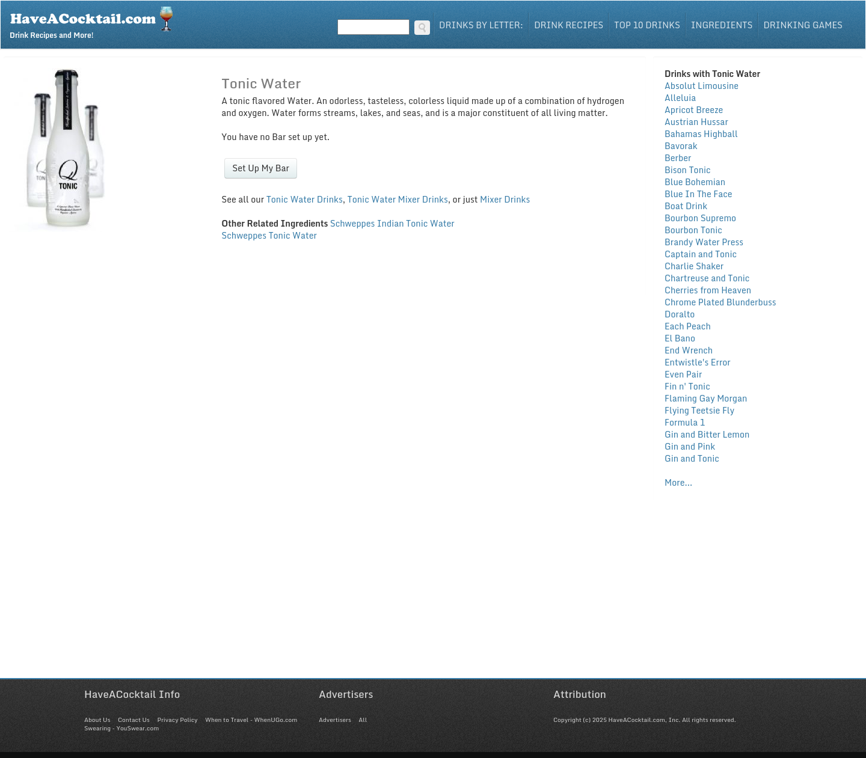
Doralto (680, 314)
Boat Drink (686, 206)
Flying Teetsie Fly (699, 410)
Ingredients (722, 25)
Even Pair (683, 374)
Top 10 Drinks (647, 25)
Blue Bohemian (695, 182)
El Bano (680, 338)
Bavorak (681, 146)
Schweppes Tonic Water (269, 235)
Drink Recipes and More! (95, 22)
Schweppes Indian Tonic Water (392, 223)
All (362, 719)
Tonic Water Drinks (304, 199)
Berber (678, 158)
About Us (97, 719)
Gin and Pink (690, 446)
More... (678, 482)
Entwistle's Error (698, 362)
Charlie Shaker (694, 266)
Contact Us (134, 719)
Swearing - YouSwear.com (121, 728)
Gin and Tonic (692, 458)
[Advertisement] (433, 594)
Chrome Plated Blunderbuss (720, 302)
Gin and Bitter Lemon (707, 434)
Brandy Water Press (704, 242)
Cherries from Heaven (708, 290)
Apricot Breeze (694, 110)
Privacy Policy (177, 719)
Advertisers (335, 719)
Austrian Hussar (696, 122)
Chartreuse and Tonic (707, 278)
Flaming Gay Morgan (706, 398)
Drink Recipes (568, 25)
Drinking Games (803, 25)
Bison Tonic (688, 170)
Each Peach (688, 326)
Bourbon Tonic (693, 230)
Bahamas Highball (701, 134)
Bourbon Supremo (700, 218)
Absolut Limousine (702, 86)
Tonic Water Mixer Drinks (398, 199)
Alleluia (680, 98)
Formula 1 (685, 422)
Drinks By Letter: (481, 25)
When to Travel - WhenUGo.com (251, 719)
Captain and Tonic (701, 254)
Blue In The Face (698, 194)
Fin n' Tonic (687, 386)
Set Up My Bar (260, 168)
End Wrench (689, 350)
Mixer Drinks (505, 199)
